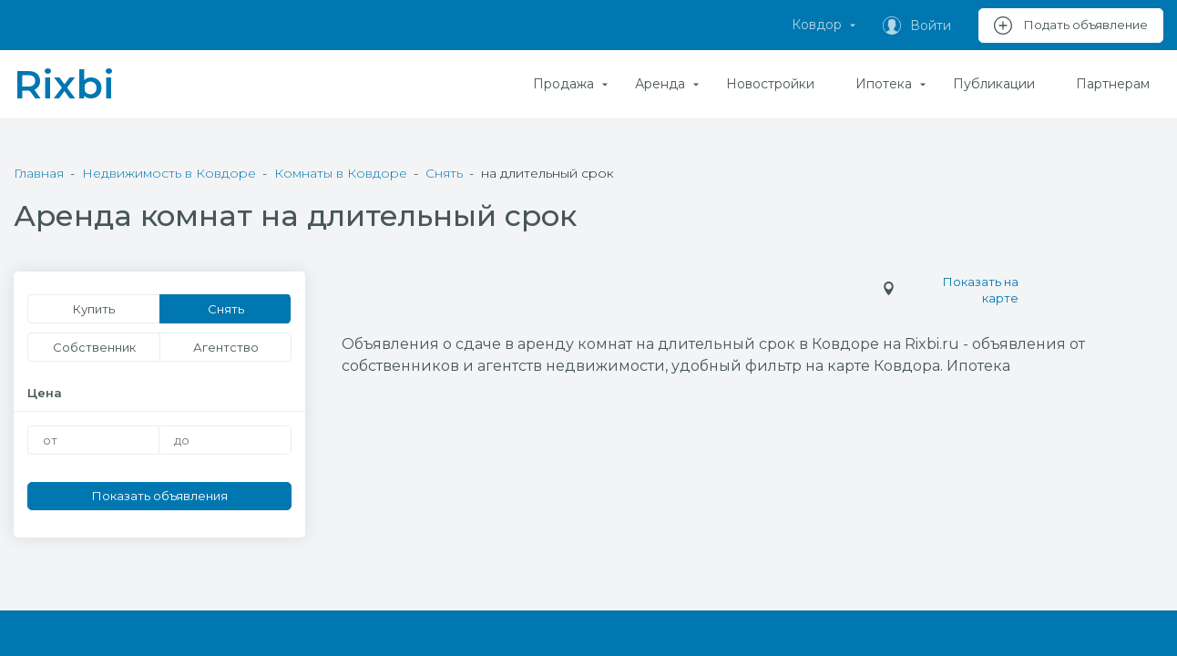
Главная (39, 173)
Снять (444, 173)
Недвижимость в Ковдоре (169, 173)
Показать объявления (160, 495)
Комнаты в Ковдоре (340, 173)
